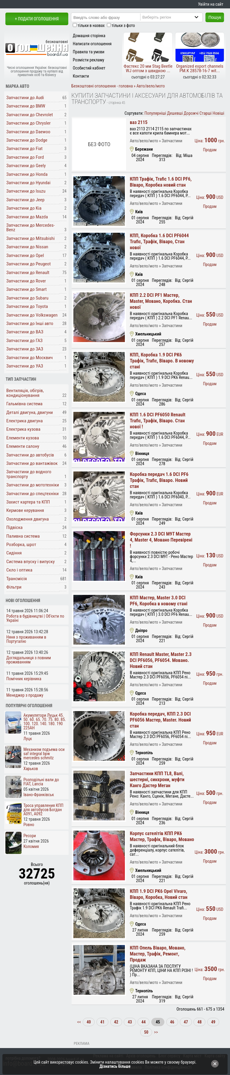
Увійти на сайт (210, 4)
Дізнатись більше (115, 1066)
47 (186, 1022)
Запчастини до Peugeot (28, 264)
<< (79, 1022)
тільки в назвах (91, 25)
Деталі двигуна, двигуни (29, 412)
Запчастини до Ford (25, 157)
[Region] (176, 17)
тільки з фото (123, 25)
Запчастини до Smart (26, 289)
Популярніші (155, 113)
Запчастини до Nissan (27, 247)
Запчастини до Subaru (27, 298)
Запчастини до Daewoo (28, 131)
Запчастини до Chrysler (28, 123)
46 (172, 1022)
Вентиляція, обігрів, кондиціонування (25, 393)
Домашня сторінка (89, 35)
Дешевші (175, 113)
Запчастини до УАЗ (24, 366)
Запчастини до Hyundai (28, 182)
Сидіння (14, 553)
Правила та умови (88, 51)
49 (213, 1022)
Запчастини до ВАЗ (24, 332)
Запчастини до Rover (26, 281)
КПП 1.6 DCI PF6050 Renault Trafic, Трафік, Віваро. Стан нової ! (157, 421)
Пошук (214, 17)
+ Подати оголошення (37, 18)
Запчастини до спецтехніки (32, 493)
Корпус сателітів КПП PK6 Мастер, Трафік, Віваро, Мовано (162, 836)
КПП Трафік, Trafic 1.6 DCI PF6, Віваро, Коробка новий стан (160, 182)
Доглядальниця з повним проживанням (28, 659)
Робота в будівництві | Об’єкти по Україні (35, 618)
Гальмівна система (24, 403)
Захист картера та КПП (28, 502)
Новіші (218, 113)
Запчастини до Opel (25, 255)
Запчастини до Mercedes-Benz (30, 227)
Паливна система (23, 536)
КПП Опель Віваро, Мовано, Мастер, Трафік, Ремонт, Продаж (157, 954)
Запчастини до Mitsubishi (30, 238)
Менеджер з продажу (24, 695)
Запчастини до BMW (25, 106)
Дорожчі (191, 113)
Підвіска (14, 527)
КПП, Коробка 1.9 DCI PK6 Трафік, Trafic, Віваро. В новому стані (162, 361)
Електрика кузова (23, 429)
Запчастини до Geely (26, 165)
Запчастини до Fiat (24, 148)
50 (146, 1032)
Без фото (99, 144)
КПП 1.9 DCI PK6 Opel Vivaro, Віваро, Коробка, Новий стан (158, 894)
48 (199, 1022)
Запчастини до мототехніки (32, 485)
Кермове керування (25, 510)
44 (143, 1022)
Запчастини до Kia (23, 208)
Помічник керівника (23, 678)
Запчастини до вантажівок (32, 463)
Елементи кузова (22, 438)
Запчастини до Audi (25, 97)
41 (102, 1022)
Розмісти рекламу (88, 60)
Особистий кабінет (89, 68)
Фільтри (14, 587)
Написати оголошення (92, 43)
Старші (205, 113)
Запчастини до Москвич (29, 357)
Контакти (81, 76)
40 (89, 1022)
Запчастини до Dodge (26, 140)
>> (155, 1032)
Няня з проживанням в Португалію (26, 639)
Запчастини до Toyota (27, 306)
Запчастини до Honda (27, 174)
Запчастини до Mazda (27, 217)
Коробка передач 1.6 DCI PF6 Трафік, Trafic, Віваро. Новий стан (159, 480)
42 (116, 1022)
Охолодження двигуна (27, 519)
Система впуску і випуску (30, 561)
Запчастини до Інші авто (29, 323)
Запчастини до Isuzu (26, 191)
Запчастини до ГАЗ (24, 340)
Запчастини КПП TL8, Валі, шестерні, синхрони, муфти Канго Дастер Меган (157, 779)
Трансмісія (16, 578)
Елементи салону (22, 446)
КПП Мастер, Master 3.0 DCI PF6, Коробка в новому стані (158, 601)
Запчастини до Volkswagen (32, 315)
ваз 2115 (138, 122)
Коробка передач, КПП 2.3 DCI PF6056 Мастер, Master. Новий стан (160, 720)
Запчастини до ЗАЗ (24, 349)
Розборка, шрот (21, 544)
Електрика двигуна (24, 421)
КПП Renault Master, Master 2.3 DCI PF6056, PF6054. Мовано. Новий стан (160, 660)
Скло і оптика (19, 570)
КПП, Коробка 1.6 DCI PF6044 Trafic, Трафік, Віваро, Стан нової (159, 241)
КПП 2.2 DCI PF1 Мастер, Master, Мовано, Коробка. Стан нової (161, 301)
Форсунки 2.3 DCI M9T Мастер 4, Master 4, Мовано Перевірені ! (161, 540)
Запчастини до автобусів (30, 455)
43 (130, 1022)
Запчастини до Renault (27, 272)
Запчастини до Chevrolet (29, 114)
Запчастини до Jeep (25, 199)
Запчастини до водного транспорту (28, 474)
